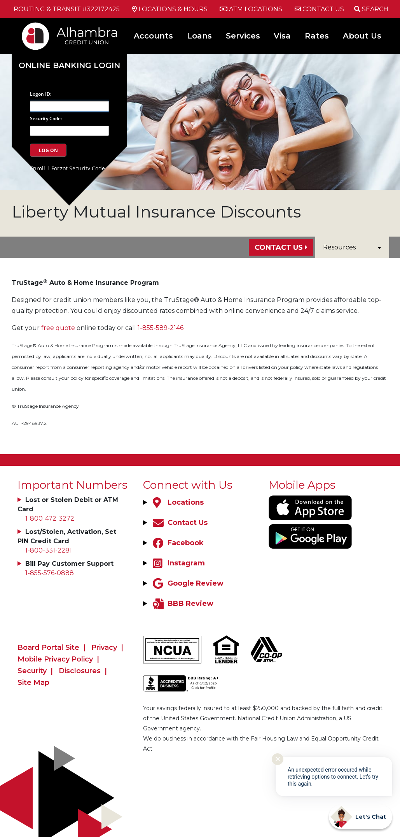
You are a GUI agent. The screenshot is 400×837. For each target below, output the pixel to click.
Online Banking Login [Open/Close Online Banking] (69, 65)
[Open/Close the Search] (371, 9)
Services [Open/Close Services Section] (243, 35)
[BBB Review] (182, 603)
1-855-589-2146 (160, 328)
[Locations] (177, 502)
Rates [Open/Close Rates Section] (317, 35)
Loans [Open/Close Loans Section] (199, 35)
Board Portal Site (48, 647)
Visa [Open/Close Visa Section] (282, 35)
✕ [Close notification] (278, 759)
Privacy (104, 647)
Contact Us (279, 247)
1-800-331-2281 (48, 550)
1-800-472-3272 (49, 518)
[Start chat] (360, 816)
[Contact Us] (319, 9)
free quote (58, 328)
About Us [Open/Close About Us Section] (362, 35)
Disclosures (80, 671)
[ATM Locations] (251, 9)
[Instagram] (178, 563)
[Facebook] (177, 543)
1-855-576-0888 (49, 573)
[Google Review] (187, 583)
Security (32, 671)
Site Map (33, 682)
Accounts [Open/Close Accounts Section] (153, 35)
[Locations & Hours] (170, 9)
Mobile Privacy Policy (55, 659)
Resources (352, 247)
